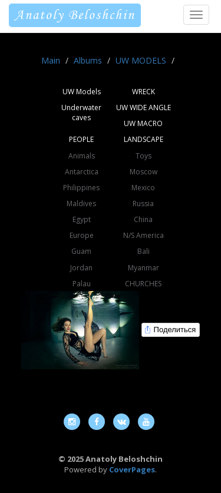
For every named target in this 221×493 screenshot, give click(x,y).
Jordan (81, 268)
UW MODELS (141, 60)
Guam (81, 251)
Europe (82, 235)
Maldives (81, 203)
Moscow (143, 172)
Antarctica (81, 172)
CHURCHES (143, 284)
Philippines (81, 188)
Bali (143, 251)
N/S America (143, 235)
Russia (143, 203)
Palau (81, 284)
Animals (81, 156)
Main (50, 60)
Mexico (143, 188)
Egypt (81, 219)
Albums (88, 60)
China (143, 219)
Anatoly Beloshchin (75, 15)
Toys (143, 156)
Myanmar (143, 268)
